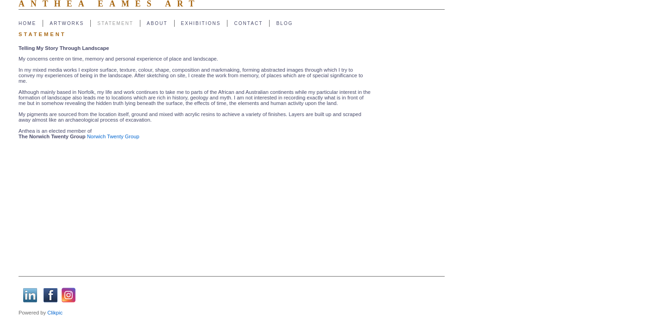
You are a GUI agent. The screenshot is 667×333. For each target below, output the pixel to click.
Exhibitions (201, 23)
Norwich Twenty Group (113, 136)
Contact (248, 23)
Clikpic (55, 312)
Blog (284, 23)
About (157, 23)
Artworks (67, 23)
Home (27, 23)
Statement (115, 23)
